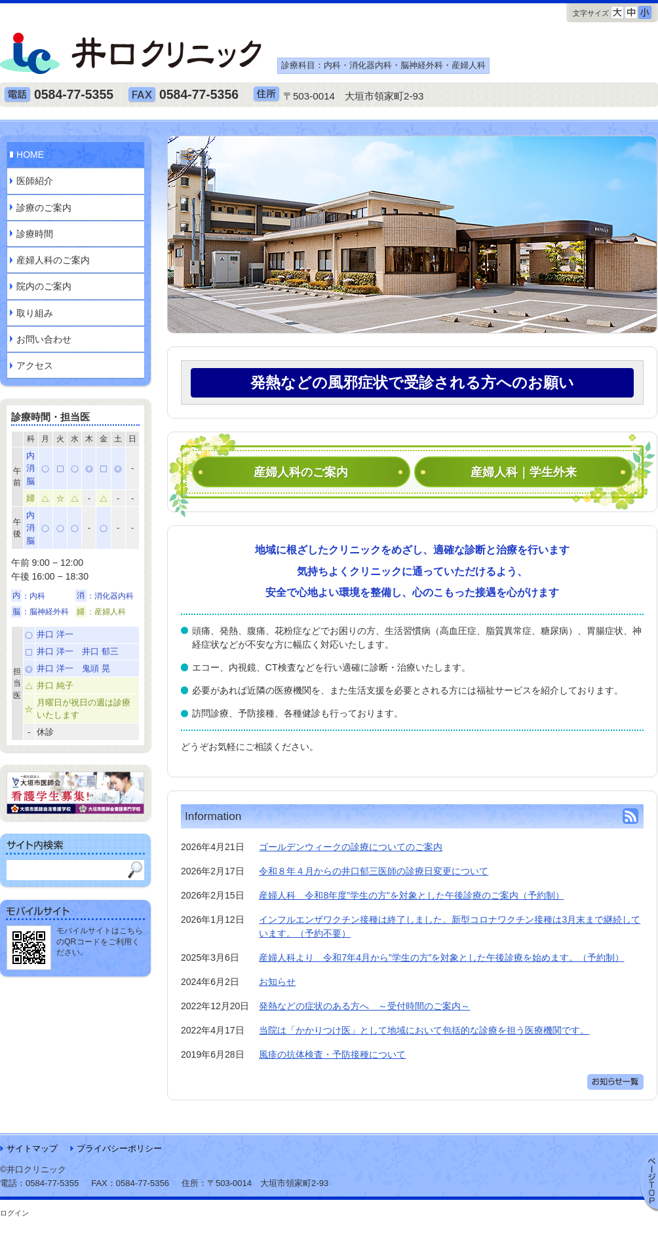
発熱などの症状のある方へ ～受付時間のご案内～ (364, 1006)
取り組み (34, 313)
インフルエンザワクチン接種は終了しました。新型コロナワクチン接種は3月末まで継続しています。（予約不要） (449, 926)
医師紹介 (34, 181)
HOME (30, 154)
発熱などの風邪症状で (412, 382)
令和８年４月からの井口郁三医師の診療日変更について (373, 871)
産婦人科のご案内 (301, 472)
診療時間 (34, 234)
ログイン (14, 1213)
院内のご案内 (43, 286)
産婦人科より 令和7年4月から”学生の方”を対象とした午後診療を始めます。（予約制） (441, 957)
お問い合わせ (43, 339)
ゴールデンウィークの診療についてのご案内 (350, 847)
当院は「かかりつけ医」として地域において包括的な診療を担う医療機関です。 (424, 1030)
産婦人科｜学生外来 (524, 472)
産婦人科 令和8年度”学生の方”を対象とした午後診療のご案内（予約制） (411, 895)
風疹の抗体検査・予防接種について (332, 1054)
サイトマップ (32, 1148)
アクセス (34, 365)
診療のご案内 (43, 207)
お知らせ (277, 981)
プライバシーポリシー (119, 1148)
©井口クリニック (33, 1169)
